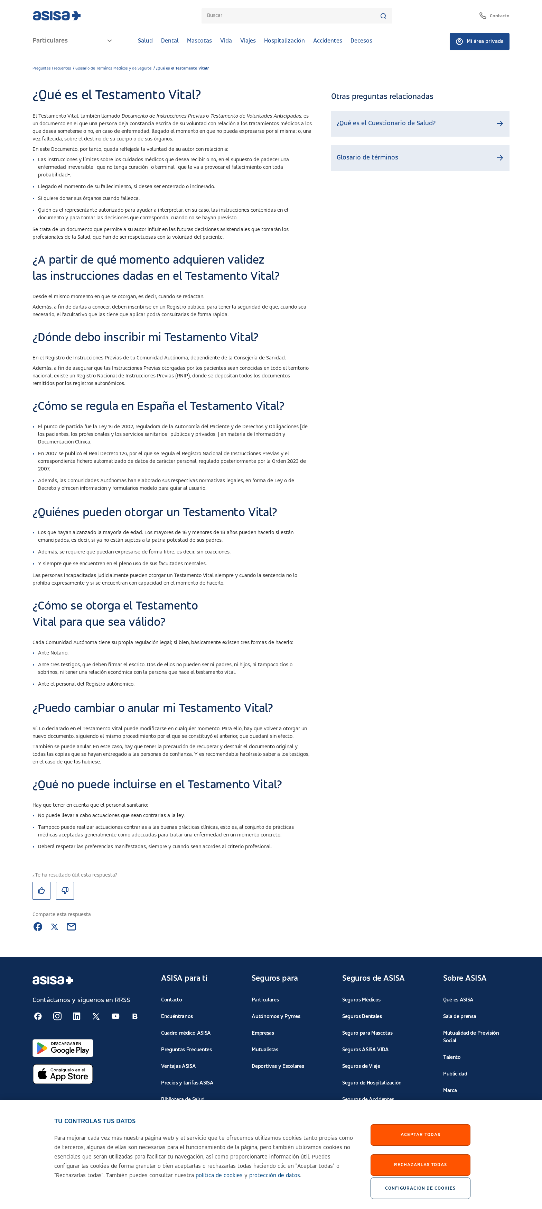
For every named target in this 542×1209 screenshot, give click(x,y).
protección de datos (274, 1182)
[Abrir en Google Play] (62, 1048)
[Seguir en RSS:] (38, 1016)
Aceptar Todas (420, 1141)
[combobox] (293, 15)
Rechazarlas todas (420, 1171)
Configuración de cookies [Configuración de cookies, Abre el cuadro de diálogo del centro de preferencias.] (420, 1194)
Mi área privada (480, 41)
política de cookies (219, 1182)
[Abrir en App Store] (62, 1074)
